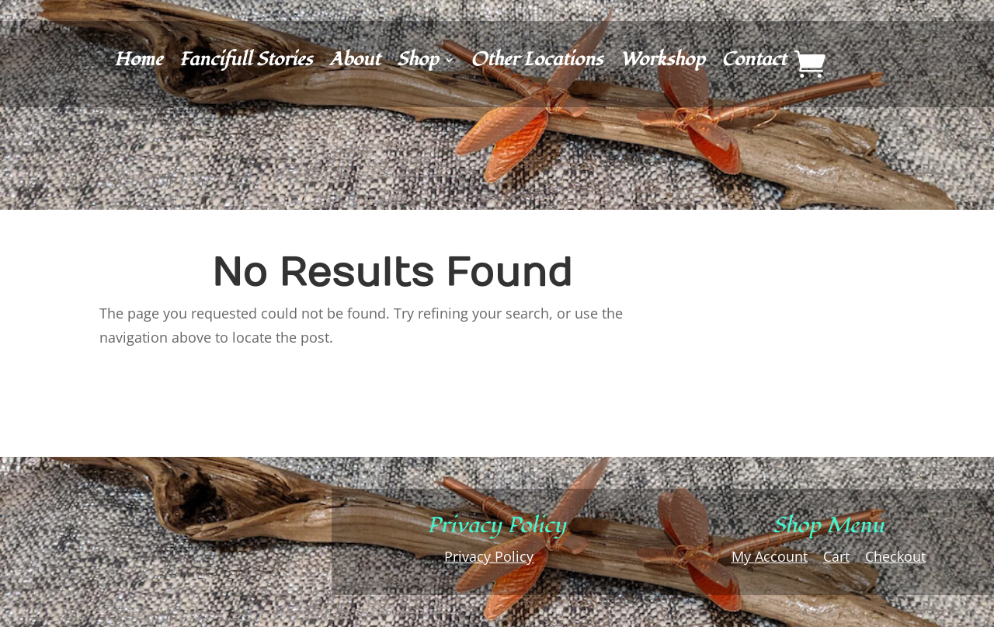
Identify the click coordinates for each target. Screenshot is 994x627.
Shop (417, 63)
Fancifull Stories (245, 63)
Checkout (895, 556)
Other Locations (537, 63)
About (354, 63)
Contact (753, 63)
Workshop (662, 63)
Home (138, 63)
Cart (836, 556)
